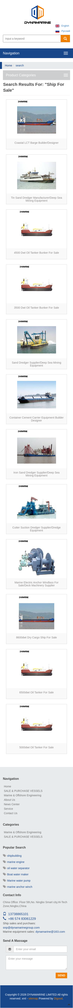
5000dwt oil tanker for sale (36, 747)
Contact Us (10, 813)
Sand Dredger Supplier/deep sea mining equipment (36, 364)
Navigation (11, 53)
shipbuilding (12, 855)
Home (8, 65)
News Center (12, 804)
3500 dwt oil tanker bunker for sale (36, 307)
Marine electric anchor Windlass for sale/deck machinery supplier (37, 584)
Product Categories (21, 75)
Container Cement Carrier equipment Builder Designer (36, 419)
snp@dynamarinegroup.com (21, 927)
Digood (58, 998)
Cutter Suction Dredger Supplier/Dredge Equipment (36, 529)
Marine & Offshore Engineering (22, 795)
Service (8, 808)
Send (61, 975)
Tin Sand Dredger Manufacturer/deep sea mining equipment (36, 199)
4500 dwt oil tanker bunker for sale (36, 252)
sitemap (33, 998)
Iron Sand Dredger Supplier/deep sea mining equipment (36, 474)
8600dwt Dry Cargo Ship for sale (36, 637)
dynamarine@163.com (50, 931)
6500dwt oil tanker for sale (36, 692)
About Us (9, 799)
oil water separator (16, 868)
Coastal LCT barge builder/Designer (36, 142)
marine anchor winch (17, 886)
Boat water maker (16, 874)
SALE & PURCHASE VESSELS (23, 790)
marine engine (14, 862)
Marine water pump (17, 880)
